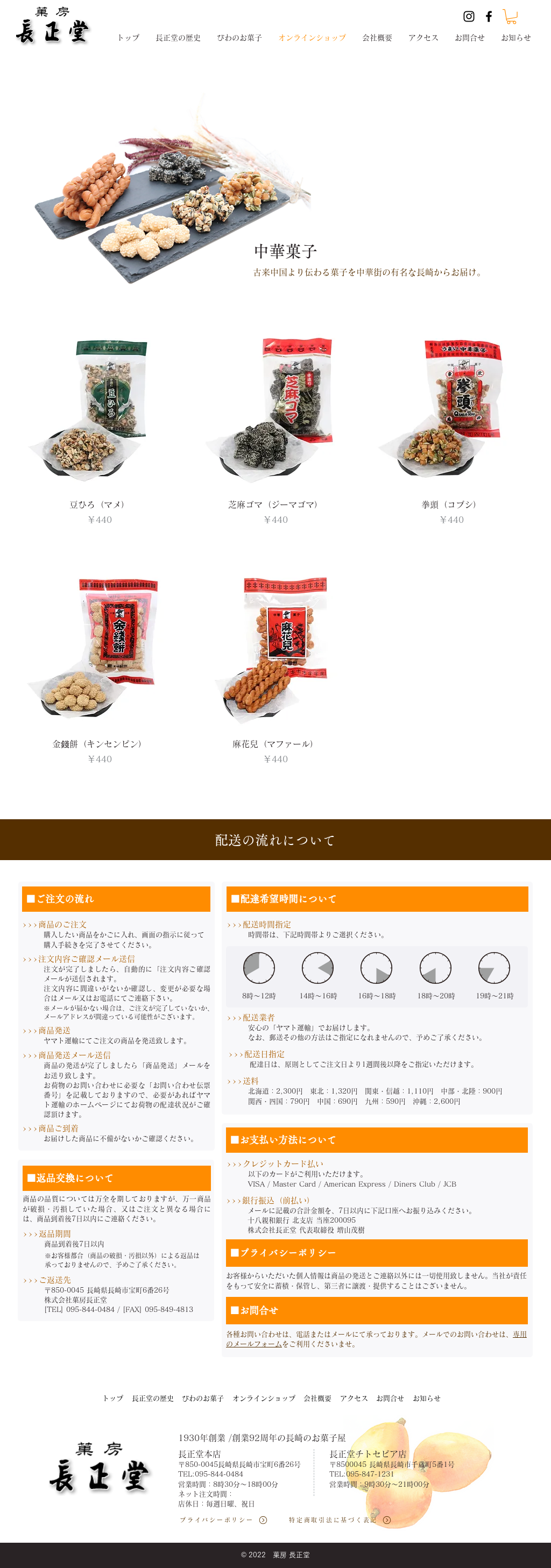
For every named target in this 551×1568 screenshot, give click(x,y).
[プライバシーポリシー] (229, 1520)
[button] (511, 16)
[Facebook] (489, 16)
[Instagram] (469, 16)
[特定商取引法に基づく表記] (345, 1520)
